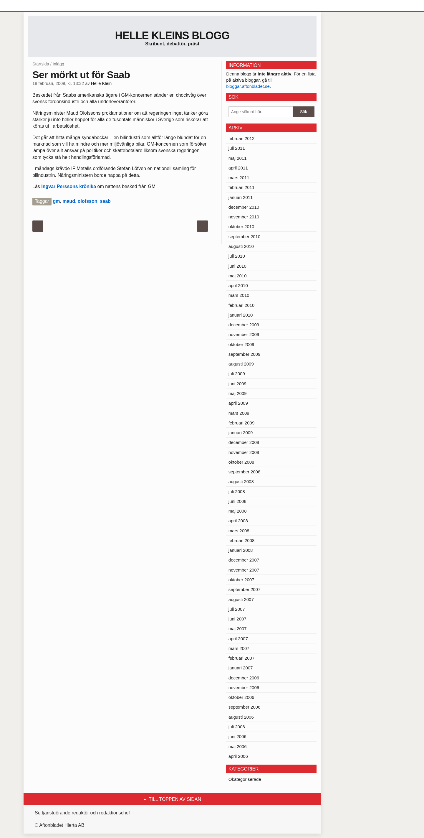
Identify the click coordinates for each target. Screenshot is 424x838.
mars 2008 (238, 530)
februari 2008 (241, 540)
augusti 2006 (241, 717)
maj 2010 (237, 275)
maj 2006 (237, 746)
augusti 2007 (241, 599)
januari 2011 (240, 197)
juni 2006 (237, 736)
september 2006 (244, 706)
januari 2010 (240, 314)
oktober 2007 (241, 579)
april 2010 (238, 285)
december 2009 (243, 324)
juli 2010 (236, 256)
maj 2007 (237, 628)
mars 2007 (238, 648)
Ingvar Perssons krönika (69, 186)
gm (56, 201)
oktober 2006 (241, 697)
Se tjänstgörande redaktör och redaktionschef (82, 812)
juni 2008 (237, 501)
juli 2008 (236, 491)
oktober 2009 (241, 344)
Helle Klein (101, 83)
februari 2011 (241, 187)
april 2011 (238, 167)
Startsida (40, 64)
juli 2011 (236, 148)
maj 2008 (237, 510)
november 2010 (243, 216)
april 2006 (238, 756)
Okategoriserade (244, 779)
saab (105, 201)
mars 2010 (238, 295)
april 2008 (238, 520)
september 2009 (244, 354)
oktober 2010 (241, 226)
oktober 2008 (241, 462)
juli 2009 (236, 373)
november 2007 (243, 569)
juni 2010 (237, 266)
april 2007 (238, 638)
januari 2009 (240, 432)
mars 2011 (238, 177)
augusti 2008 (241, 481)
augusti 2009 (241, 363)
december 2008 (243, 442)
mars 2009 (238, 413)
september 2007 (244, 589)
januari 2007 (240, 667)
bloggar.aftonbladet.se (248, 86)
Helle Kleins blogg (172, 35)
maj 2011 (237, 158)
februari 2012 (241, 138)
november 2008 (243, 452)
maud (68, 201)
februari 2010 (241, 305)
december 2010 (243, 207)
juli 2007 (236, 609)
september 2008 (244, 471)
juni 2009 (237, 383)
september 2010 (244, 236)
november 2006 (243, 687)
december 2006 (243, 677)
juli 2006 (236, 726)
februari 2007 (241, 658)
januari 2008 (240, 550)
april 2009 (238, 403)
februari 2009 (241, 422)
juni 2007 (237, 618)
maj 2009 (237, 393)
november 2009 (243, 334)
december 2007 (243, 559)
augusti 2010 (241, 246)
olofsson (87, 201)
